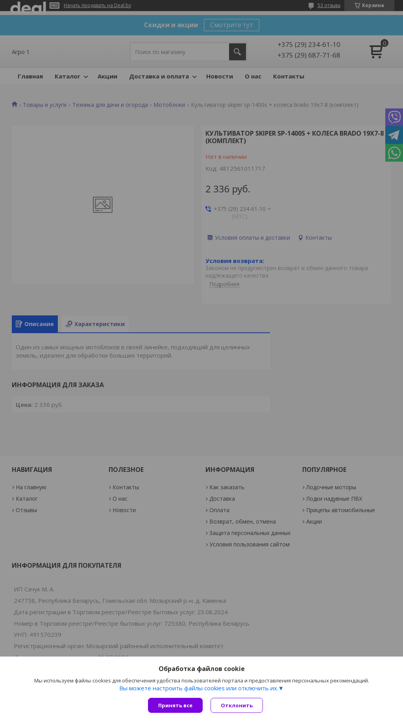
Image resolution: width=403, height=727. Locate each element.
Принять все (175, 705)
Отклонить (237, 705)
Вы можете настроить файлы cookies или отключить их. (198, 688)
